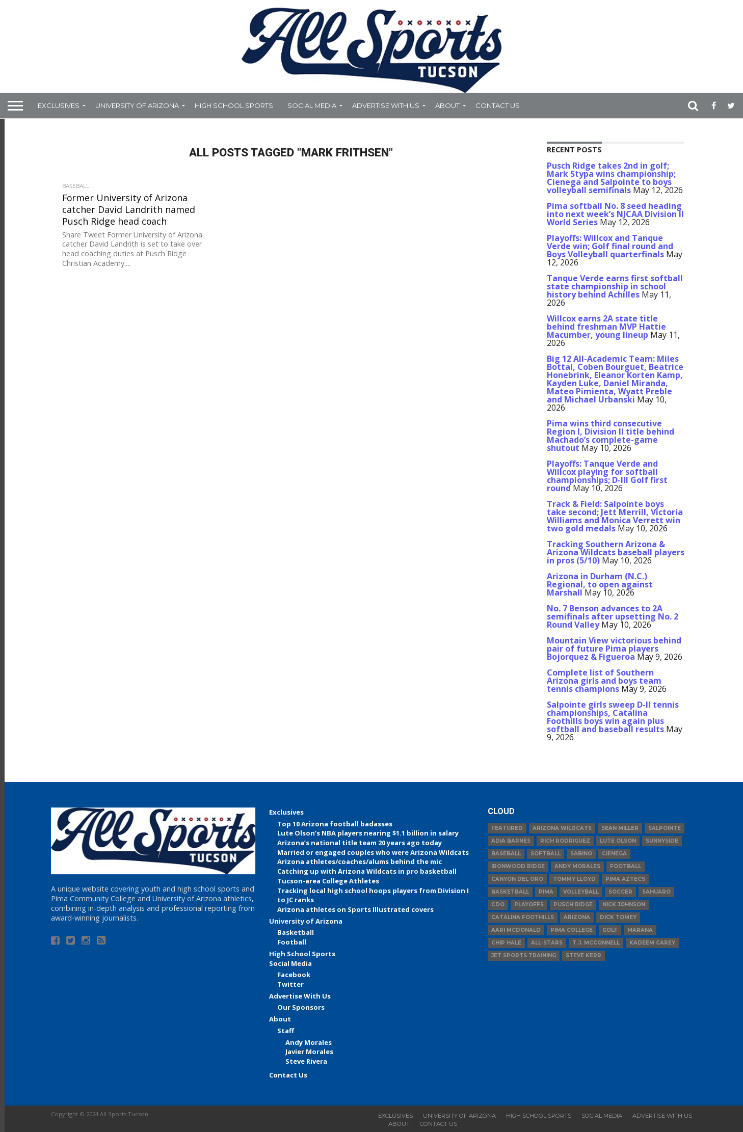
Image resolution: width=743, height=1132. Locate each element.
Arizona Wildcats (562, 828)
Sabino (581, 853)
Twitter (290, 984)
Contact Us (497, 105)
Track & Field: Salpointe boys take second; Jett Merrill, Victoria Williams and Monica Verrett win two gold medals (615, 516)
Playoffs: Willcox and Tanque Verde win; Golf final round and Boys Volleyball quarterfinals (610, 246)
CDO (498, 904)
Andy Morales (308, 1042)
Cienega (614, 853)
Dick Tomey (618, 917)
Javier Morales (309, 1051)
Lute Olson (618, 841)
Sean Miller (620, 828)
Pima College (571, 930)
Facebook (293, 974)
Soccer (620, 891)
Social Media (311, 105)
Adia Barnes (510, 841)
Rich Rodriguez (565, 841)
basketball (510, 891)
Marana (640, 930)
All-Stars (547, 942)
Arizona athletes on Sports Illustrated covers (355, 909)
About (447, 105)
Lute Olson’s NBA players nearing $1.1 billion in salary (368, 833)
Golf (610, 930)
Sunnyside (662, 841)
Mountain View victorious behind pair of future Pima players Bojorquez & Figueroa (614, 648)
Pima (546, 891)
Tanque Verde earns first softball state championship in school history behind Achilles (615, 286)
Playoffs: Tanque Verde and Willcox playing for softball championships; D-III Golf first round (607, 476)
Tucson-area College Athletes (328, 880)
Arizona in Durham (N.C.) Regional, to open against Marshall (600, 584)
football (625, 866)
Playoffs (529, 904)
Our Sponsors (301, 1007)
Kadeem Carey (652, 942)
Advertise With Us (385, 105)
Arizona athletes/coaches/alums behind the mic (359, 861)
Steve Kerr (583, 955)
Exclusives (58, 105)
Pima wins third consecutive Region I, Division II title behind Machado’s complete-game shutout (610, 435)
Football (291, 942)
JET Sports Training (523, 955)
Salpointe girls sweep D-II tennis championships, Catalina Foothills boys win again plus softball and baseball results (613, 717)
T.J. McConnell (596, 942)
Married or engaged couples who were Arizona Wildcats (373, 852)
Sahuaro (656, 891)
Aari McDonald (516, 930)
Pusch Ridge (573, 904)
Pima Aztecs (625, 879)
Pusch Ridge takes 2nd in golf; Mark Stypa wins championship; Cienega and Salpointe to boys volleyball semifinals (611, 178)
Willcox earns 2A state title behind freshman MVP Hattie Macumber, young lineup (606, 326)
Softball (545, 853)
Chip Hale (506, 942)
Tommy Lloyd (574, 879)
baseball (506, 853)
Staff (285, 1030)
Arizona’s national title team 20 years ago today (359, 842)
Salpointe (664, 828)
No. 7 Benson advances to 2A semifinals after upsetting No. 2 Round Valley (612, 616)
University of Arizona (137, 105)
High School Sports (234, 105)
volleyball (581, 891)
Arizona (577, 917)
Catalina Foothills (522, 917)
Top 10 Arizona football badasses (334, 823)
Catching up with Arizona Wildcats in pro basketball (367, 871)
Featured (507, 828)
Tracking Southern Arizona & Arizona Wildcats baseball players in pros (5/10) (615, 552)
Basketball (295, 932)
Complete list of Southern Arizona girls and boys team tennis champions (604, 680)
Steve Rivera (306, 1061)
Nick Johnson (623, 904)
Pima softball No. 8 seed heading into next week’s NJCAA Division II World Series (615, 214)
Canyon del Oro (517, 879)
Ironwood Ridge (518, 866)
